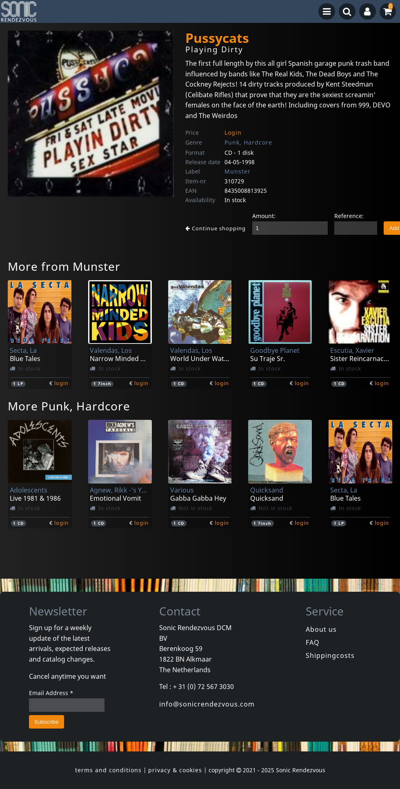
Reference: (349, 216)
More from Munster (64, 266)
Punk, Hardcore (248, 142)
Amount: (264, 216)
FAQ (313, 642)
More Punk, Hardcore (69, 406)
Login (233, 132)
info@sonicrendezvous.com (207, 704)
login (61, 383)
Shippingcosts (330, 655)
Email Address (51, 693)
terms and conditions (108, 770)
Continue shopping (215, 228)
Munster (237, 171)
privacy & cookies (175, 770)
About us (321, 629)
